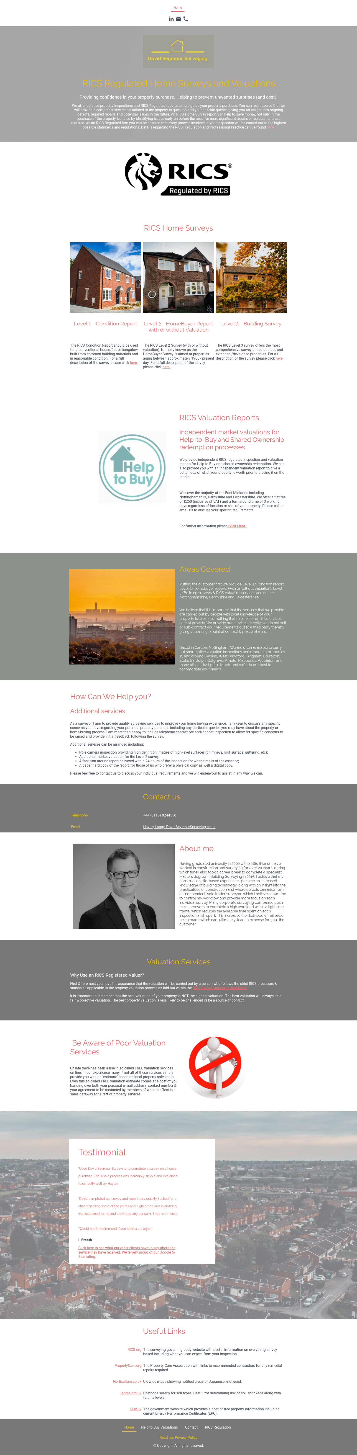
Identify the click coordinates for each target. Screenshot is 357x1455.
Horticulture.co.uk (127, 1381)
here (279, 358)
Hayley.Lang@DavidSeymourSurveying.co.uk (179, 827)
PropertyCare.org (128, 1365)
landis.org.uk (131, 1393)
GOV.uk (135, 1409)
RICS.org (134, 1349)
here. (134, 363)
